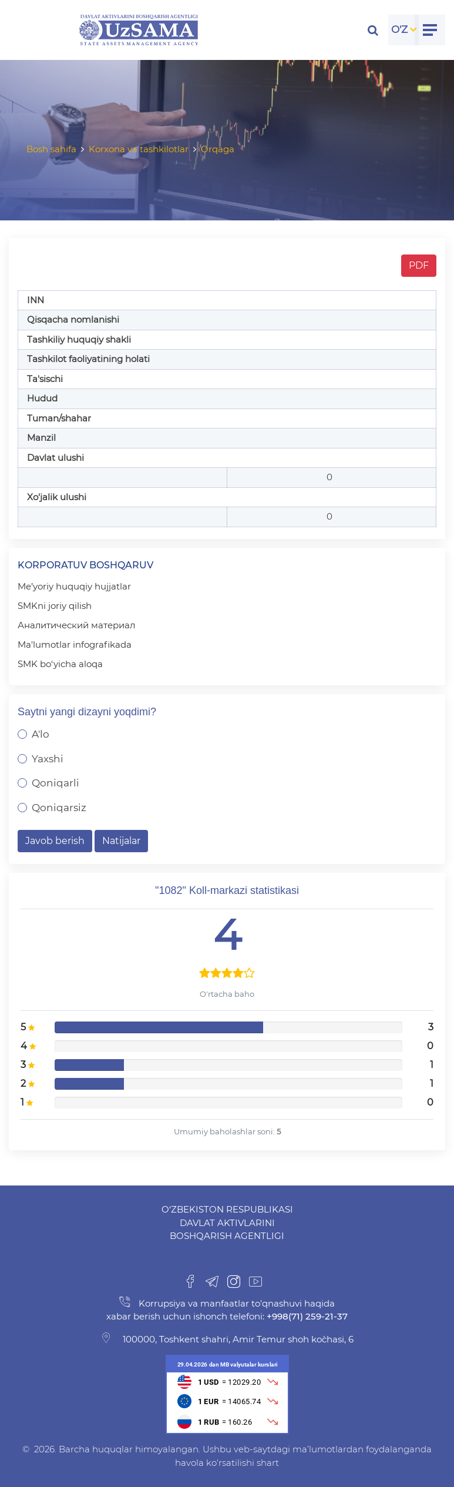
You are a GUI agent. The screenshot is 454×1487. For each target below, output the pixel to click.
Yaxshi (47, 759)
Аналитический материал (76, 625)
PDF (419, 265)
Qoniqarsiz (59, 807)
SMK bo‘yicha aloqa (60, 663)
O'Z (399, 29)
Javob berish (55, 840)
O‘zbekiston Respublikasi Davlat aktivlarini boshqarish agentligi (227, 1222)
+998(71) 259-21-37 (306, 1316)
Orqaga (217, 149)
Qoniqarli (55, 783)
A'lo (40, 734)
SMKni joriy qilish (55, 605)
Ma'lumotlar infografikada (75, 644)
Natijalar (121, 840)
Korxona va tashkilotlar (139, 149)
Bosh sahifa (51, 149)
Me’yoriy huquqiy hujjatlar (74, 586)
